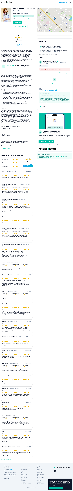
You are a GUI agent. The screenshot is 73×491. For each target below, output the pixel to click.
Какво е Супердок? (8, 467)
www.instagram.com (5, 148)
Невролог (23, 475)
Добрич (39, 480)
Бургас (39, 475)
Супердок (8, 469)
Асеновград (40, 472)
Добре (56, 488)
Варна (38, 471)
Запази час (17, 22)
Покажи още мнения (6, 459)
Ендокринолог (24, 469)
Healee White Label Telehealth (62, 467)
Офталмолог (24, 477)
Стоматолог (24, 482)
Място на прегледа (43, 43)
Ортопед (23, 479)
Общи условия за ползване (10, 474)
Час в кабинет (17, 16)
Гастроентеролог (25, 474)
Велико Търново (41, 477)
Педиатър (23, 471)
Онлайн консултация (28, 16)
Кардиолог (23, 480)
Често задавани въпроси (59, 156)
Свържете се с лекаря (46, 141)
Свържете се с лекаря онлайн (58, 83)
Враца (38, 479)
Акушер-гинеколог (25, 467)
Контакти (6, 478)
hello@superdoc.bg (47, 157)
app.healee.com (42, 146)
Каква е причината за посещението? (48, 54)
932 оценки (18, 41)
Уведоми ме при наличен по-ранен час (51, 89)
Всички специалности (26, 483)
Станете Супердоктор (9, 471)
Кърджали (39, 482)
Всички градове (41, 483)
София (39, 467)
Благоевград (40, 474)
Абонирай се (63, 2)
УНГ (22, 472)
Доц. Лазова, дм (11, 65)
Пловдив (39, 469)
